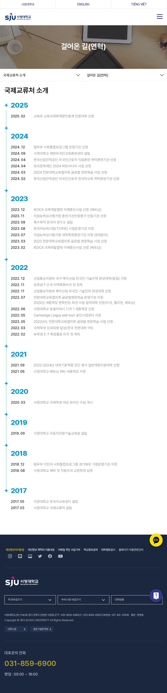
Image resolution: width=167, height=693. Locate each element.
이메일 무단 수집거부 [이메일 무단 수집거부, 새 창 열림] (69, 549)
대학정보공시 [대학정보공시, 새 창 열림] (108, 549)
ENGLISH (83, 4)
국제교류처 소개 (14, 75)
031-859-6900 (70, 615)
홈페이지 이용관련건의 (131, 549)
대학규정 (16, 629)
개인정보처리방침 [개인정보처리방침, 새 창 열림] (14, 549)
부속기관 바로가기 (71, 599)
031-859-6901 (92, 615)
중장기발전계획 (42, 629)
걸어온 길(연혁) (97, 75)
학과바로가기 (15, 599)
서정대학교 (18, 17)
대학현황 (119, 599)
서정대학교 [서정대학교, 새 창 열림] (34, 4)
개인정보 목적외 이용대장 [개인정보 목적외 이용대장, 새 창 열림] (41, 549)
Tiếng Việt (139, 4)
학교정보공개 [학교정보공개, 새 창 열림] (91, 549)
